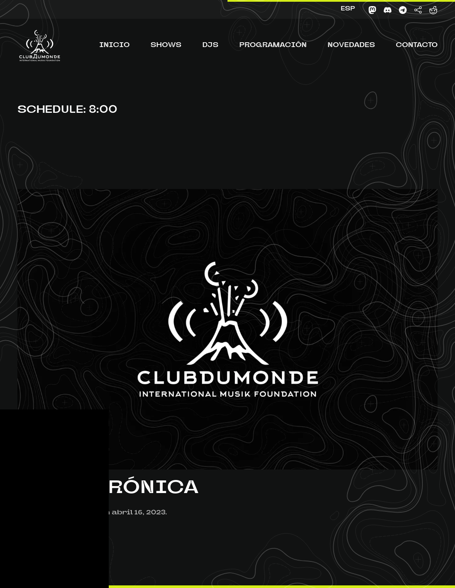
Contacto (417, 45)
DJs (210, 45)
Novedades (351, 45)
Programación (273, 45)
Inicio (114, 45)
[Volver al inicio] (39, 45)
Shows (166, 45)
